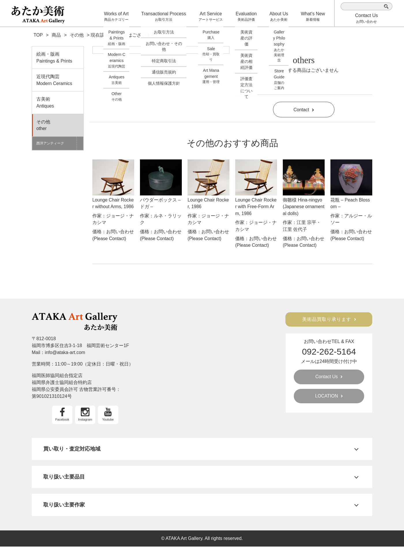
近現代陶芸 (57, 80)
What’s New (313, 16)
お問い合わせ (366, 18)
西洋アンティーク (50, 144)
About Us (279, 16)
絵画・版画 (57, 58)
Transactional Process (167, 16)
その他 (57, 126)
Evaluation (248, 16)
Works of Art (120, 16)
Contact (303, 109)
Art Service (213, 16)
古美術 (57, 103)
